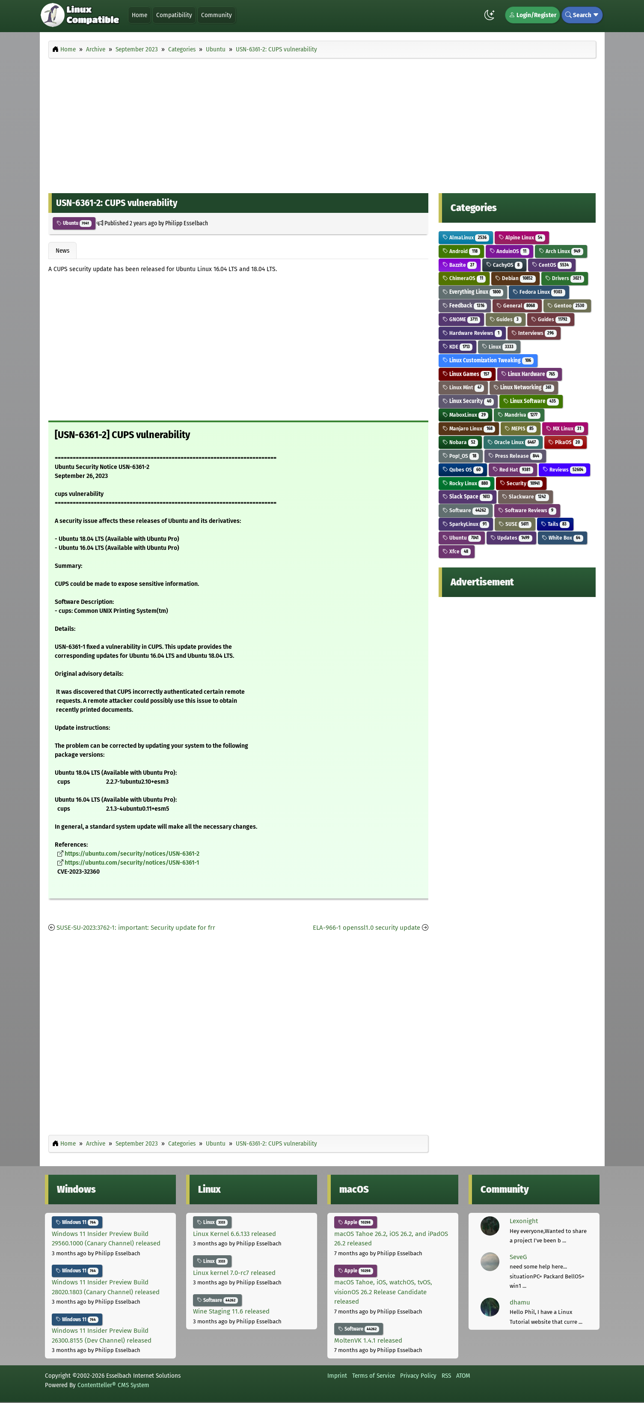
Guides (506, 319)
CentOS (552, 265)
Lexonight (524, 1221)
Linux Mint (463, 387)
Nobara (460, 442)
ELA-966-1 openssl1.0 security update (366, 927)
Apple (356, 1222)
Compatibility (174, 15)
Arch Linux (561, 251)
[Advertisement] (322, 123)
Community (216, 15)
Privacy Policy (418, 1375)
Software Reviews (527, 510)
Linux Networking (523, 387)
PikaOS (565, 442)
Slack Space (467, 496)
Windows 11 (77, 1222)
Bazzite (459, 265)
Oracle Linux (513, 442)
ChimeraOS (464, 278)
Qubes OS (462, 469)
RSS (446, 1375)
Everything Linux (472, 292)
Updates (511, 537)
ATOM (463, 1375)
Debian (515, 278)
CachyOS (504, 265)
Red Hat (513, 469)
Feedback (464, 305)
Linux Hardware (529, 374)
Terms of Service (373, 1375)
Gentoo (567, 305)
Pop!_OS (460, 456)
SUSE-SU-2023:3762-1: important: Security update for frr (135, 927)
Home (139, 15)
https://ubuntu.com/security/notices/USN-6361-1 (132, 862)
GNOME (461, 319)
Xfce (456, 551)
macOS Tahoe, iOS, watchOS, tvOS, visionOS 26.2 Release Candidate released (383, 1291)
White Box (562, 537)
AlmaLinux (465, 237)
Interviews (534, 333)
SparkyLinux (465, 524)
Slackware (525, 496)
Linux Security (468, 401)
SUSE (515, 524)
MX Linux (565, 428)
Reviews (564, 469)
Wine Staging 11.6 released (231, 1311)
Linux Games (467, 374)
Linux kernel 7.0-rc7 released (234, 1273)
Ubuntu (74, 223)
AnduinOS (509, 251)
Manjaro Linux (468, 428)
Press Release (515, 456)
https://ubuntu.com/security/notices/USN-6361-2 (132, 853)
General (517, 305)
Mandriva (519, 415)
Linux (499, 346)
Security (521, 483)
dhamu (520, 1302)
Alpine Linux (522, 237)
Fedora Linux (539, 292)
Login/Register (532, 15)
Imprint (337, 1375)
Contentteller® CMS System (113, 1385)
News (62, 250)
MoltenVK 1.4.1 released (368, 1340)
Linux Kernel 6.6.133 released (234, 1234)
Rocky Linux (466, 483)
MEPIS (521, 428)
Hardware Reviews (472, 333)
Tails (555, 524)
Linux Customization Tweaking (488, 360)
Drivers (564, 278)
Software (465, 510)
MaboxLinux (465, 415)
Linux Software (531, 401)
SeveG (518, 1257)
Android (461, 251)
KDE (457, 346)
